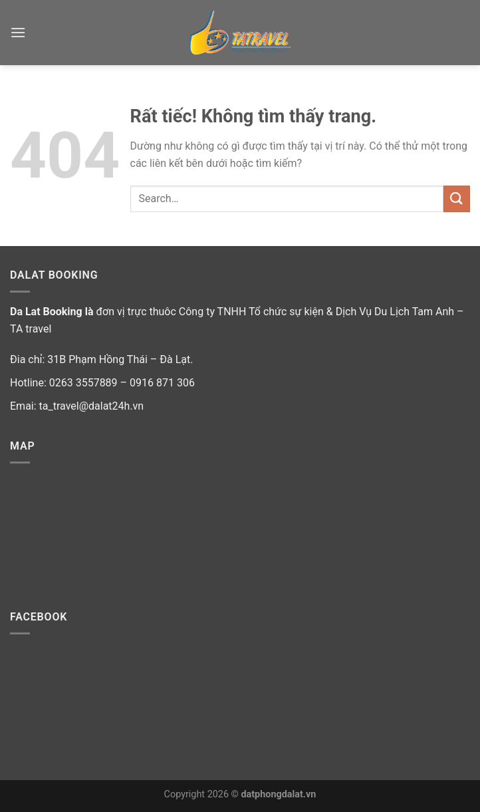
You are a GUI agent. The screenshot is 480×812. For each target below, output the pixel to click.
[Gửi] (456, 198)
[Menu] (18, 32)
